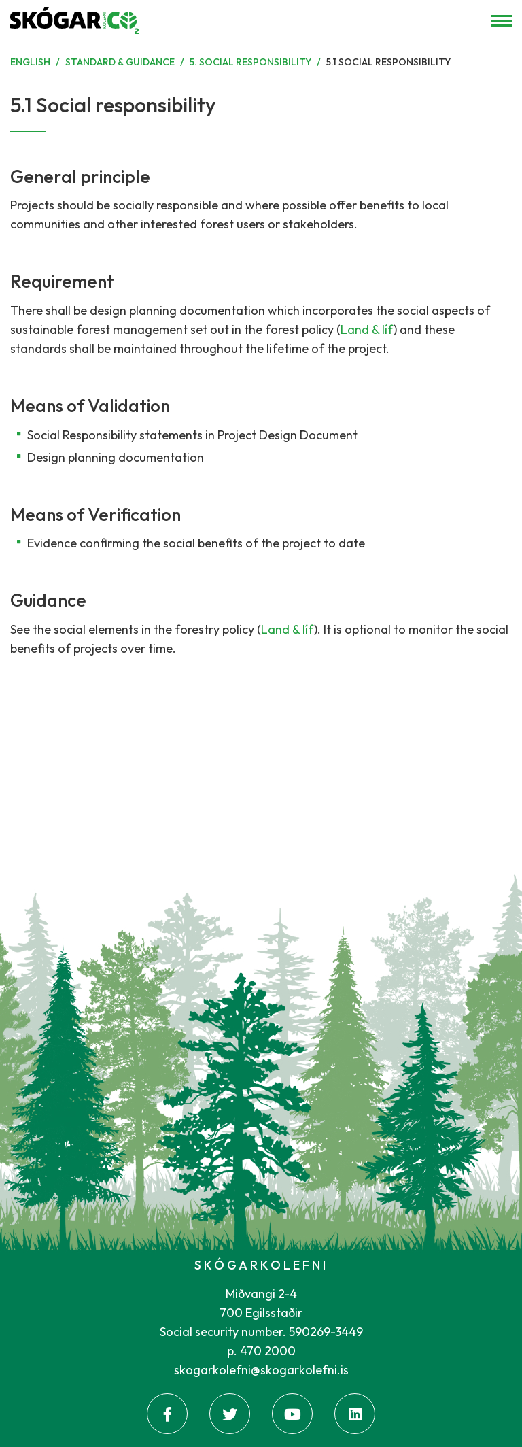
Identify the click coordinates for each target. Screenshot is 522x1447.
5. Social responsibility (250, 62)
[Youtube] (292, 1413)
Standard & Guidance (120, 62)
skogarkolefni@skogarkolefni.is (261, 1370)
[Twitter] (229, 1413)
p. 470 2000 (261, 1351)
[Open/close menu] (501, 20)
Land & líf (367, 329)
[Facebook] (167, 1413)
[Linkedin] (354, 1413)
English (30, 62)
